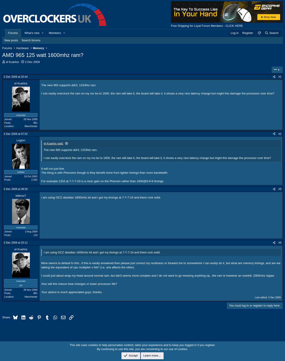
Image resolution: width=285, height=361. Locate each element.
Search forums (31, 40)
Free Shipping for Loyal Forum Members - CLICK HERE (207, 25)
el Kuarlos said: (54, 143)
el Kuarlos (12, 62)
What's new (32, 33)
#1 (280, 76)
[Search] (271, 33)
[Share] (274, 76)
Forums (13, 33)
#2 (280, 134)
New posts (11, 40)
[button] (43, 33)
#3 (280, 189)
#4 (280, 242)
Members (55, 33)
